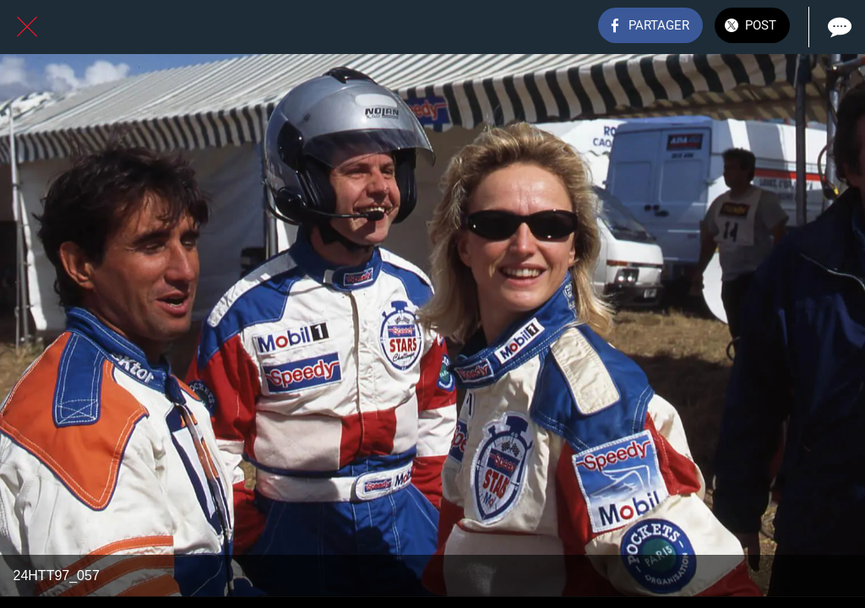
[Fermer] (27, 27)
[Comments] (838, 27)
